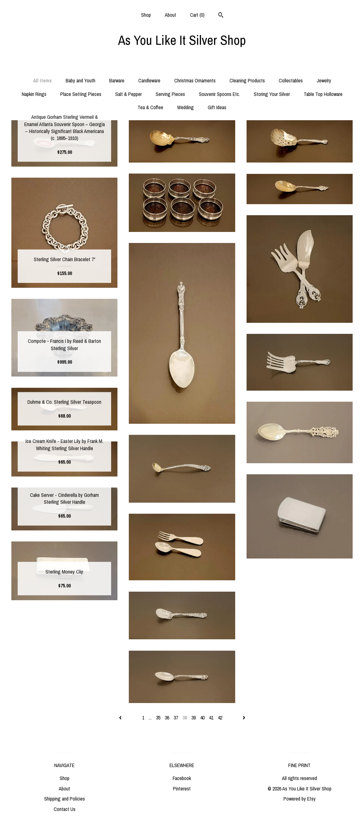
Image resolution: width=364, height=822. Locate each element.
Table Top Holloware (323, 94)
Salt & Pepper (128, 94)
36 (167, 717)
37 (176, 717)
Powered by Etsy (299, 798)
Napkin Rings (34, 94)
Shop (146, 14)
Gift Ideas (217, 107)
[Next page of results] (244, 717)
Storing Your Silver (272, 94)
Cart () (197, 14)
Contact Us (64, 809)
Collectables (291, 80)
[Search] (220, 15)
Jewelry (324, 80)
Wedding (185, 107)
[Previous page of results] (121, 717)
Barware (116, 80)
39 (193, 717)
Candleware (149, 80)
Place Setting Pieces (80, 94)
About (170, 14)
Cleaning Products (247, 80)
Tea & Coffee (150, 107)
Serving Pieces (170, 94)
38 (184, 717)
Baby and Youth (80, 80)
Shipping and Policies (64, 798)
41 (211, 717)
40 (202, 717)
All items (42, 80)
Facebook (182, 778)
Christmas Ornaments (195, 80)
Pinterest (182, 788)
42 (220, 717)
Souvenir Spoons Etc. (219, 94)
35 (158, 717)
